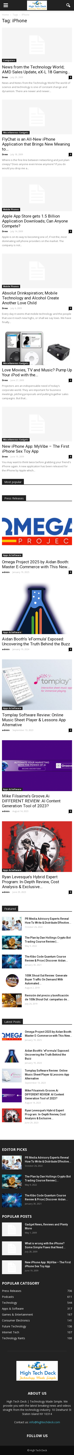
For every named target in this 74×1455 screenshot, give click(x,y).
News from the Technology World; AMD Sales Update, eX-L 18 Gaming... (36, 69)
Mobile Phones (11, 209)
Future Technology (14, 1326)
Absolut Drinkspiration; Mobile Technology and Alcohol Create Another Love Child (30, 298)
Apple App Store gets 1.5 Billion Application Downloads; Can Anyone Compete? (35, 221)
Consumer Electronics (16, 1320)
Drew (5, 77)
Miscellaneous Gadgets (15, 132)
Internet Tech (10, 1332)
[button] (68, 5)
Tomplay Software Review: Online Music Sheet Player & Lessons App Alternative (34, 720)
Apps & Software (12, 555)
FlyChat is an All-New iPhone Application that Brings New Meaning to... (36, 144)
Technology (9, 1303)
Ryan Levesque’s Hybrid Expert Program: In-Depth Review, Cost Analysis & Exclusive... (30, 882)
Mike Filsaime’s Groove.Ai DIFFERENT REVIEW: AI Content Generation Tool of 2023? (31, 801)
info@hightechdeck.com (44, 1422)
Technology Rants (13, 1338)
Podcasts (8, 1297)
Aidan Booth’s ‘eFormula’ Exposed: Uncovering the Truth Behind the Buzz (36, 641)
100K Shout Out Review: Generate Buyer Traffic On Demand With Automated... (46, 979)
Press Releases (11, 1291)
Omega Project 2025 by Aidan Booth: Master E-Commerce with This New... (36, 564)
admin (6, 572)
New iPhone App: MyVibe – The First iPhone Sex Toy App (35, 449)
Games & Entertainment (17, 1314)
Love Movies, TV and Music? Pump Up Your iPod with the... (37, 372)
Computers (9, 60)
